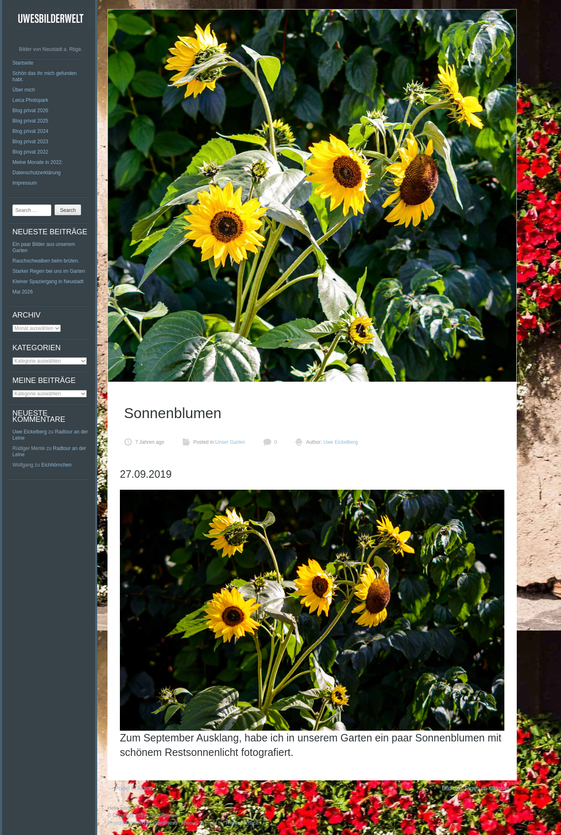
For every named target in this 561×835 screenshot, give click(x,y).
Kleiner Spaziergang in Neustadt (48, 281)
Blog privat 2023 (30, 141)
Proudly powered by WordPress (142, 823)
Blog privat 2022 (30, 152)
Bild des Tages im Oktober (479, 788)
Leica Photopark (30, 100)
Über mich (23, 90)
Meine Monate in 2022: (37, 162)
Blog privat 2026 (30, 110)
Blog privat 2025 (30, 121)
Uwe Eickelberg (29, 432)
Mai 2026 (22, 292)
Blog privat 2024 (30, 131)
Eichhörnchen (56, 465)
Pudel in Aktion (130, 788)
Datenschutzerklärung (36, 173)
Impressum (24, 183)
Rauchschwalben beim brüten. (45, 261)
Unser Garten (230, 442)
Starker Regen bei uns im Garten (48, 271)
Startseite (22, 63)
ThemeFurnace (241, 823)
